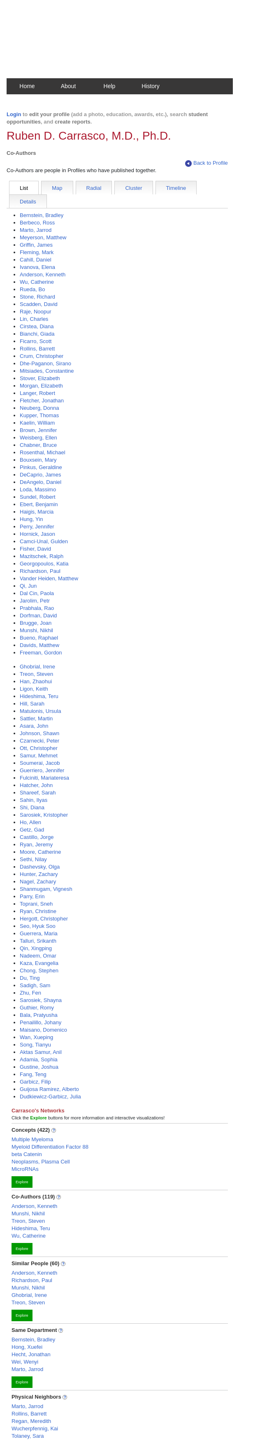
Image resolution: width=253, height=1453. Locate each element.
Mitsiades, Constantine (47, 371)
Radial (94, 188)
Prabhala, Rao (37, 608)
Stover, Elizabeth (40, 378)
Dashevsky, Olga (40, 867)
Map (57, 188)
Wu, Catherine (37, 282)
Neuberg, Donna (39, 408)
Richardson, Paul (40, 571)
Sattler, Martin (36, 718)
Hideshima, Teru (39, 696)
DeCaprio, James (40, 475)
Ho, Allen (30, 822)
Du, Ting (29, 978)
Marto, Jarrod (35, 230)
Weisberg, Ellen (38, 437)
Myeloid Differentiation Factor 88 (50, 1147)
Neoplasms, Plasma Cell (41, 1162)
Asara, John (34, 726)
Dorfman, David (38, 615)
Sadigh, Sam (35, 985)
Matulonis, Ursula (40, 711)
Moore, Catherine (40, 852)
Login (14, 114)
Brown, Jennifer (38, 430)
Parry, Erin (32, 896)
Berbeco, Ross (37, 223)
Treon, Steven (36, 674)
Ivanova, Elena (37, 267)
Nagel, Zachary (38, 881)
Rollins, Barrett (37, 349)
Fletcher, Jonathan (42, 400)
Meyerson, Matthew (43, 237)
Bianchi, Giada (37, 334)
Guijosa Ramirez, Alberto (49, 1089)
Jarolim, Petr (35, 601)
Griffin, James (36, 245)
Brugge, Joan (35, 623)
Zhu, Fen (30, 993)
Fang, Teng (33, 1074)
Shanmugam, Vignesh (46, 889)
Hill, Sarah (32, 704)
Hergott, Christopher (44, 919)
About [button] (68, 86)
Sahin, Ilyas (33, 800)
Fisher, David (35, 549)
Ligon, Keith (34, 689)
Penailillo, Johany (40, 1022)
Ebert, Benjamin (39, 504)
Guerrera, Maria (39, 933)
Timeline (176, 188)
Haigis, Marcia (36, 512)
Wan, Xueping (36, 1037)
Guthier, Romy (37, 1007)
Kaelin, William (37, 423)
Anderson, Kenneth (42, 274)
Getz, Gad (32, 830)
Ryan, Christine (38, 911)
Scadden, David (39, 304)
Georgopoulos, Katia (44, 564)
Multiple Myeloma (32, 1139)
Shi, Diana (32, 807)
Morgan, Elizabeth (41, 386)
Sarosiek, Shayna (41, 1000)
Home (27, 86)
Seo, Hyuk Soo (38, 926)
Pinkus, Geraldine (41, 467)
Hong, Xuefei (27, 1347)
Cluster (133, 188)
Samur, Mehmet (39, 755)
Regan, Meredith (31, 1421)
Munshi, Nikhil (36, 630)
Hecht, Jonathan (31, 1354)
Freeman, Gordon (41, 652)
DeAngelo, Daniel (40, 482)
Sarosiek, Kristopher (44, 815)
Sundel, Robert (38, 497)
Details (28, 202)
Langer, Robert (37, 393)
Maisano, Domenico (43, 1030)
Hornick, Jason (37, 534)
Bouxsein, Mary (38, 460)
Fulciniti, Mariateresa (44, 778)
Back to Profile (206, 163)
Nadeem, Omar (38, 956)
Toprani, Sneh (36, 904)
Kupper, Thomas (39, 415)
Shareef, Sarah (38, 793)
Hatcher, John (36, 785)
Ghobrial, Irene (37, 666)
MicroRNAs (25, 1169)
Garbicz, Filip (35, 1082)
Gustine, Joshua (39, 1067)
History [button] (151, 86)
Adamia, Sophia (39, 1059)
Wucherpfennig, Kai (35, 1428)
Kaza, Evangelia (39, 963)
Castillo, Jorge (36, 837)
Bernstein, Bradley (41, 215)
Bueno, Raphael (39, 638)
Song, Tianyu (35, 1045)
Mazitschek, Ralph (41, 556)
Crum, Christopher (41, 356)
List (24, 188)
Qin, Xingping (36, 948)
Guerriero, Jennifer (42, 770)
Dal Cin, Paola (37, 593)
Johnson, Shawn (39, 733)
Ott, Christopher (39, 748)
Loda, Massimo (38, 489)
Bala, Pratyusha (39, 1015)
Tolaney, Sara (28, 1436)
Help (110, 86)
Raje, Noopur (35, 311)
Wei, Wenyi (25, 1362)
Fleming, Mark (36, 252)
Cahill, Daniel (35, 260)
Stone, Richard (37, 297)
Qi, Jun (28, 586)
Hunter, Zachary (39, 874)
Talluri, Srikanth (38, 941)
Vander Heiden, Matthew (49, 578)
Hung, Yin (31, 519)
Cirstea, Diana (36, 326)
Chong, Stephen (39, 970)
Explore (22, 1182)
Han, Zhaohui (36, 681)
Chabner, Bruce (38, 445)
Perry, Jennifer (37, 526)
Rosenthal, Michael (42, 452)
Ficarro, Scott (35, 341)
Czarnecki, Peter (39, 741)
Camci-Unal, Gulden (44, 541)
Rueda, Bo (32, 289)
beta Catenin (27, 1154)
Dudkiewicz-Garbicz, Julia (50, 1096)
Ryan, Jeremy (36, 844)
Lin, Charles (34, 319)
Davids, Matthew (39, 645)
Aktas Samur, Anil (41, 1052)
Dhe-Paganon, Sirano (45, 363)
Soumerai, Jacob (40, 763)
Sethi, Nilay (33, 859)
